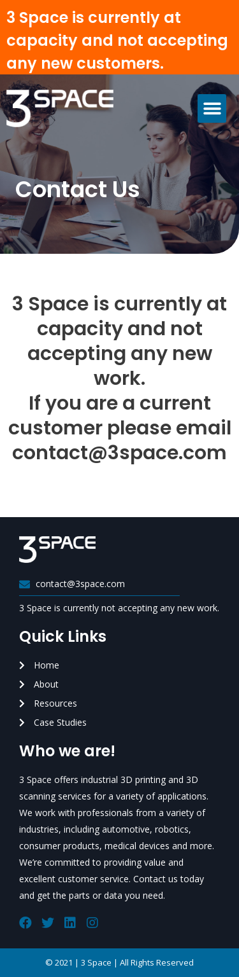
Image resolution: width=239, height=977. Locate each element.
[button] (212, 108)
